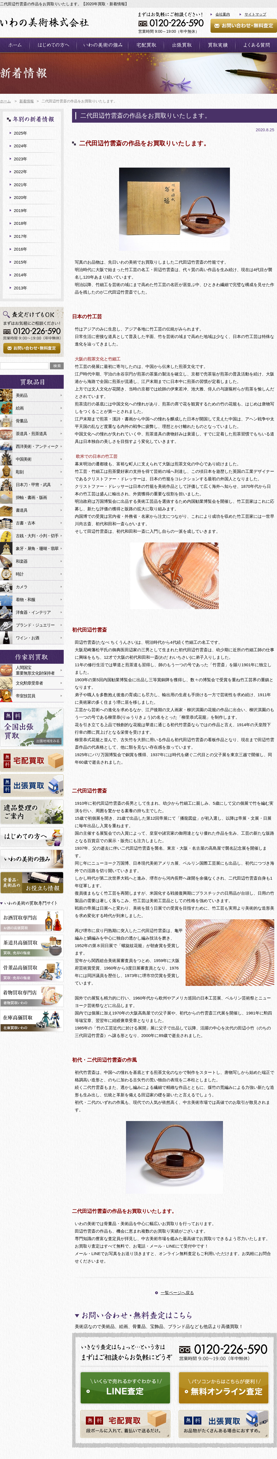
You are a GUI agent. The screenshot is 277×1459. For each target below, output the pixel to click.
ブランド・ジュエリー (35, 625)
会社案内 (223, 14)
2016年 (20, 249)
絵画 (20, 408)
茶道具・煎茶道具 (31, 433)
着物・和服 (25, 599)
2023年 (20, 158)
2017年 (20, 236)
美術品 (21, 395)
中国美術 (23, 459)
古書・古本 (25, 523)
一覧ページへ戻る (177, 1292)
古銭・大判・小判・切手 (37, 535)
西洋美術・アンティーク (37, 446)
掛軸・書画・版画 (31, 497)
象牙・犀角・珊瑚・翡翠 (37, 548)
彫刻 (20, 471)
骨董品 (21, 420)
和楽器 (21, 561)
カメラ (21, 586)
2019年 (20, 210)
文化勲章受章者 (29, 683)
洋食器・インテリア (33, 612)
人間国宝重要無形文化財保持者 (35, 670)
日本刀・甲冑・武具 (33, 484)
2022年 (20, 171)
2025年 (20, 133)
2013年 (20, 288)
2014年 (20, 274)
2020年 (20, 197)
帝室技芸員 (25, 695)
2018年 (20, 223)
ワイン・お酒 (27, 637)
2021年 (20, 184)
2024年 (20, 145)
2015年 (20, 262)
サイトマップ (255, 14)
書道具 (21, 510)
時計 (20, 574)
